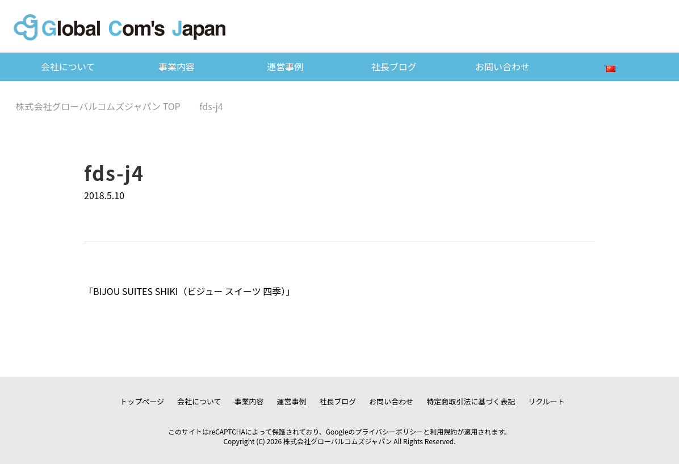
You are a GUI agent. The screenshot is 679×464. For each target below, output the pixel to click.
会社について (68, 66)
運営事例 (285, 66)
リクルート (546, 401)
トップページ (142, 401)
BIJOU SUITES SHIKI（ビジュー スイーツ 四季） (189, 291)
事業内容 (176, 66)
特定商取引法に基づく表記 (470, 401)
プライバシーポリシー (389, 431)
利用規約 (443, 431)
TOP (98, 106)
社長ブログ (394, 66)
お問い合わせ (502, 66)
